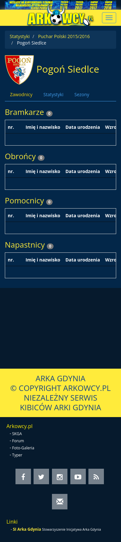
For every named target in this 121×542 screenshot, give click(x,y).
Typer (17, 455)
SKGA (17, 433)
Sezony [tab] (81, 94)
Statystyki (20, 36)
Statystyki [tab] (53, 94)
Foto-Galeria (23, 448)
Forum (18, 441)
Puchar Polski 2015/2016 (64, 36)
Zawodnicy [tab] (21, 94)
